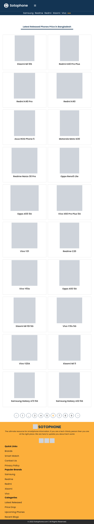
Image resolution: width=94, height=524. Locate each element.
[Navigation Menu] (35, 5)
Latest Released (13, 502)
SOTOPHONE (49, 426)
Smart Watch (12, 455)
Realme (39, 13)
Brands (8, 451)
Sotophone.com (41, 521)
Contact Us (11, 460)
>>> (69, 13)
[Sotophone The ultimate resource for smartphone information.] (16, 5)
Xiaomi (56, 13)
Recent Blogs (12, 516)
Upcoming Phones (15, 512)
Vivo (64, 13)
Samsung (28, 13)
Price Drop (10, 507)
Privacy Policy (12, 465)
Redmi (47, 13)
